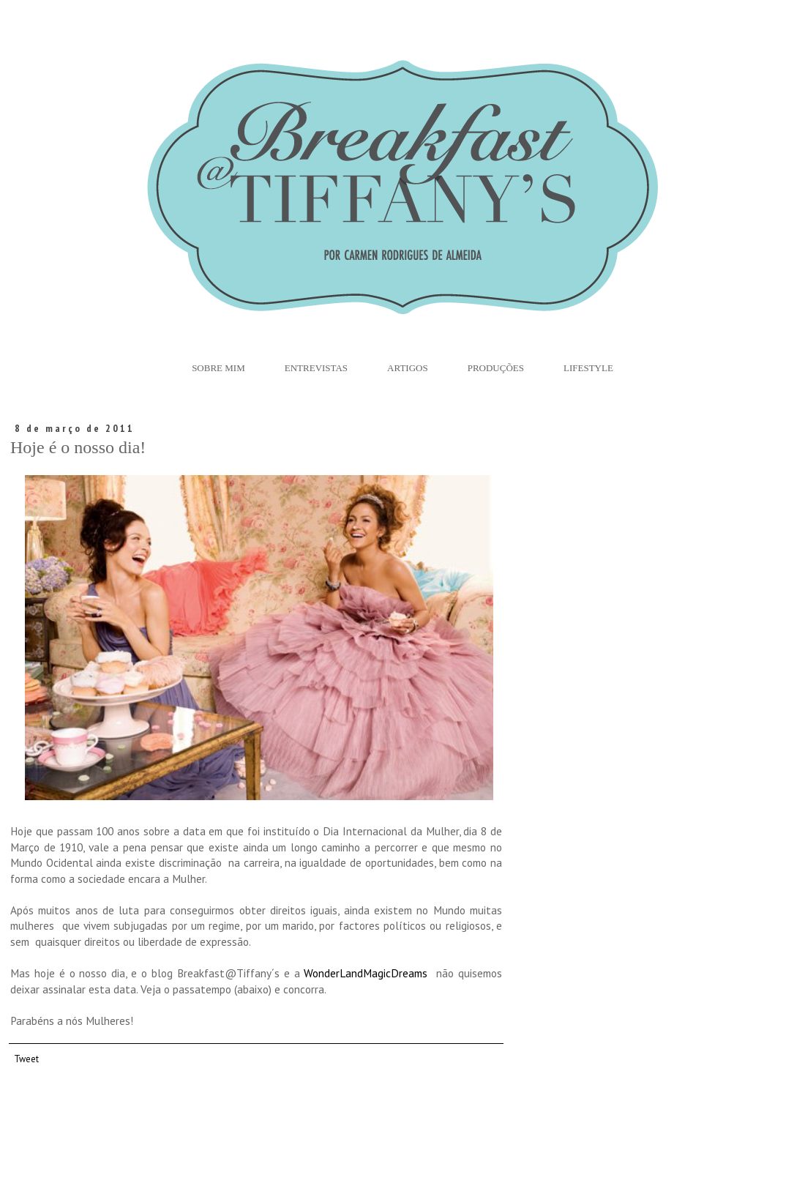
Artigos (407, 367)
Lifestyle (588, 367)
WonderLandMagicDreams (365, 973)
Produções (496, 367)
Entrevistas (316, 367)
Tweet (26, 1058)
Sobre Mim (218, 367)
